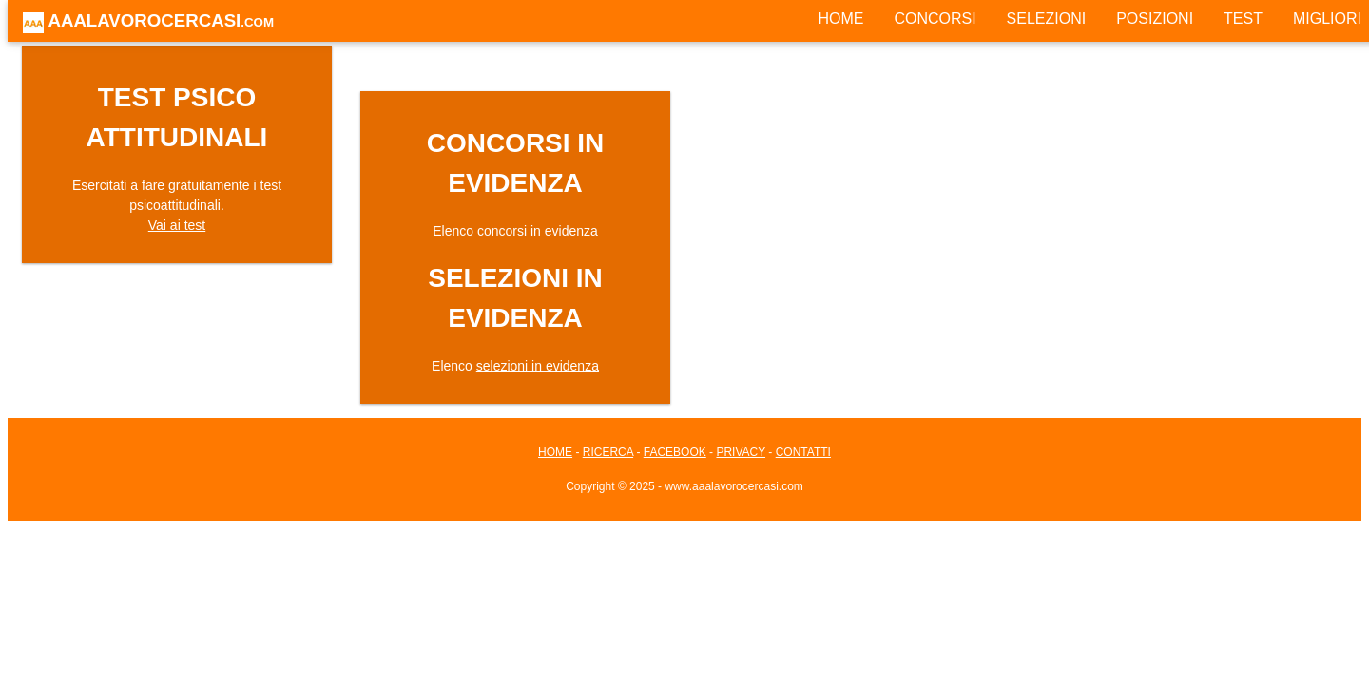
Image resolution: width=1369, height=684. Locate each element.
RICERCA (608, 452)
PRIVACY (740, 452)
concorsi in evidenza (537, 230)
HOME (840, 18)
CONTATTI (803, 452)
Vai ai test (176, 225)
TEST (1243, 18)
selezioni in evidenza (537, 365)
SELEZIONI (1047, 18)
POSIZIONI (1154, 18)
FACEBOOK (675, 452)
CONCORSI (934, 18)
